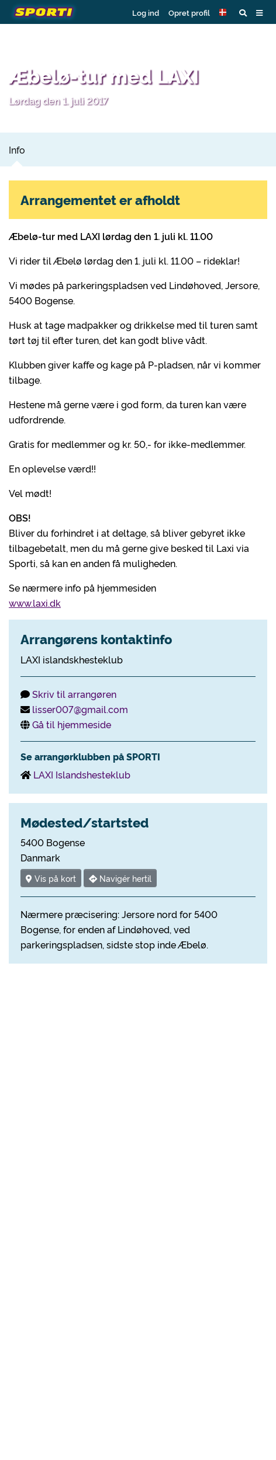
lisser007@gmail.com (80, 709)
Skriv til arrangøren (74, 693)
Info (17, 149)
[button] (224, 12)
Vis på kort (51, 878)
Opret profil (189, 12)
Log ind (145, 12)
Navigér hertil (120, 878)
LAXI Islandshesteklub (81, 774)
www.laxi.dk (35, 602)
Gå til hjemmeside (71, 724)
